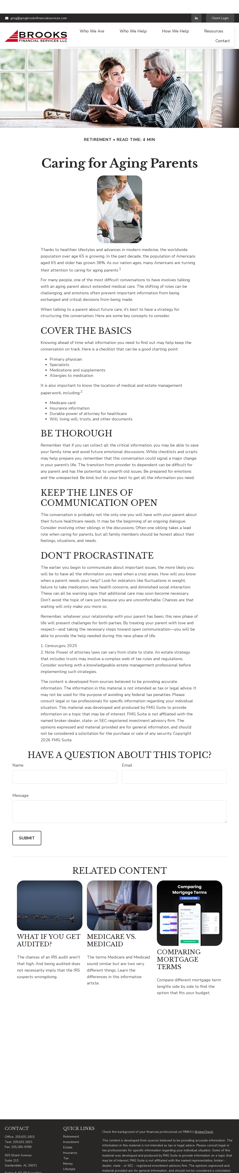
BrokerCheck (204, 1118)
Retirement (71, 1123)
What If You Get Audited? (48, 927)
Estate (67, 1134)
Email (127, 751)
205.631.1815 (25, 1123)
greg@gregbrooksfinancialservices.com (36, 4)
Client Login (220, 4)
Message (20, 782)
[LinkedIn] (196, 4)
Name (17, 751)
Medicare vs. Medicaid (111, 927)
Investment (71, 1128)
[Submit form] (26, 824)
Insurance (70, 1139)
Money (68, 1150)
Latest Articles (73, 1161)
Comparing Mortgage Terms (178, 946)
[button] (92, 17)
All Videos (70, 1166)
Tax (66, 1145)
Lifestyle (69, 1155)
